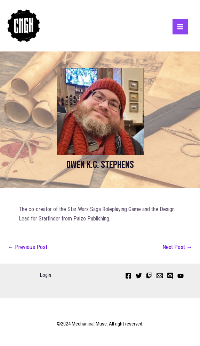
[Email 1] (160, 276)
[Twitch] (149, 276)
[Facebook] (128, 276)
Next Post (177, 246)
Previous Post (27, 246)
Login (45, 275)
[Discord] (170, 276)
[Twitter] (139, 276)
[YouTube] (180, 276)
